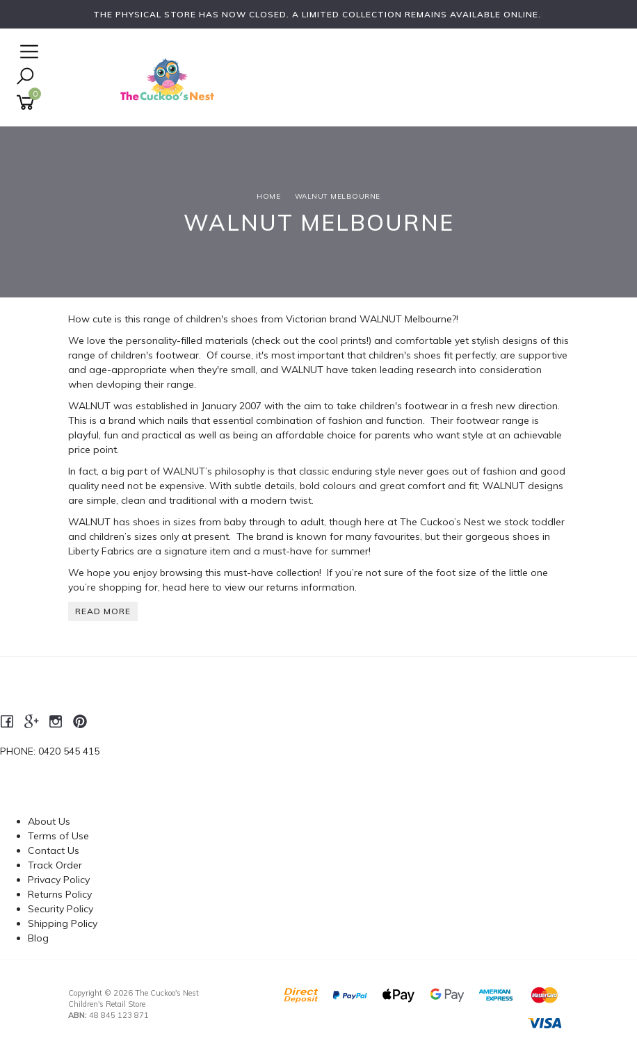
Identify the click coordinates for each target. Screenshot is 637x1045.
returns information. (311, 587)
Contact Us (53, 850)
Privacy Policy (59, 879)
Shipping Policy (62, 923)
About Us (49, 821)
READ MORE (103, 611)
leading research (418, 369)
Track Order (55, 865)
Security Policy (60, 909)
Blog (38, 938)
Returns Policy (60, 894)
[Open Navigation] (27, 52)
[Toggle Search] (25, 77)
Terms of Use (58, 836)
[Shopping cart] (28, 102)
